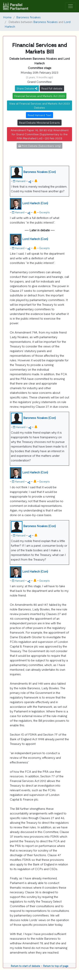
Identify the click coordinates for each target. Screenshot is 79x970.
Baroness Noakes (28, 17)
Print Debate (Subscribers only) (39, 146)
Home (7, 17)
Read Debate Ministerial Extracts (39, 122)
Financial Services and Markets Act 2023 (39, 96)
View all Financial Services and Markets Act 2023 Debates (39, 105)
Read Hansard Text (39, 115)
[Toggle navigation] (70, 6)
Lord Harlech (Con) (35, 203)
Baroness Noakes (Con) (39, 171)
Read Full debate (51, 88)
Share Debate (27, 88)
